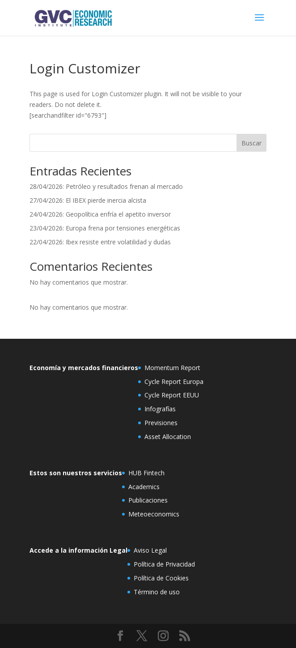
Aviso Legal (150, 550)
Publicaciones (148, 500)
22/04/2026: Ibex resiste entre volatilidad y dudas (100, 242)
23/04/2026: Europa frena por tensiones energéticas (105, 228)
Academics (144, 486)
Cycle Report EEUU (171, 395)
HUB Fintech (146, 473)
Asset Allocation (167, 436)
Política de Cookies (161, 578)
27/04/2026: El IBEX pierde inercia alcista (88, 200)
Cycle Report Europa (173, 381)
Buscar (251, 143)
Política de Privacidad (164, 564)
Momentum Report (172, 367)
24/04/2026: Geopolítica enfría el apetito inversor (100, 214)
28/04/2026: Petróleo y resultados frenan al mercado (106, 186)
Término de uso (157, 592)
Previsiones (161, 422)
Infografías (160, 409)
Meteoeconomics (153, 514)
